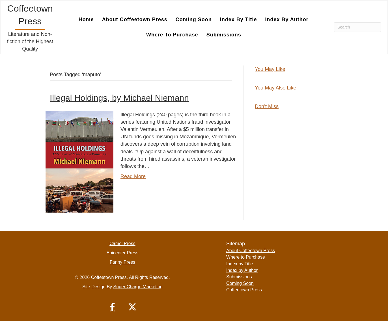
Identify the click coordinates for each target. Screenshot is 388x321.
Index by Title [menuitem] (238, 19)
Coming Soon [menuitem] (194, 19)
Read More (133, 176)
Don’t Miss (267, 106)
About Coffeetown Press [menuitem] (134, 19)
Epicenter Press (123, 252)
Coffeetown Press (244, 289)
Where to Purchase (245, 257)
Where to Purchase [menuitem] (172, 35)
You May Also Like (275, 88)
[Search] (357, 27)
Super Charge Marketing (138, 286)
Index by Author (242, 270)
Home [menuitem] (86, 19)
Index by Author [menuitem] (286, 19)
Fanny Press (122, 262)
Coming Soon (240, 283)
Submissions (239, 276)
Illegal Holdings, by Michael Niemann (119, 97)
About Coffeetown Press (250, 250)
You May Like (270, 69)
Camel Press (122, 243)
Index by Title (239, 263)
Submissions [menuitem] (223, 35)
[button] (112, 306)
